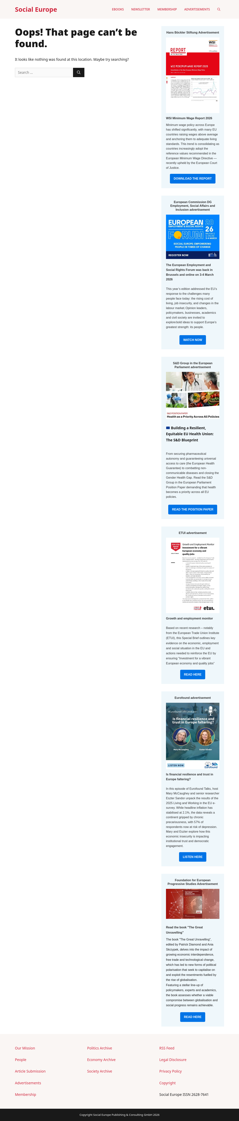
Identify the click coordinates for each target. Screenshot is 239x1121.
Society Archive (99, 1071)
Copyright (167, 1083)
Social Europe (36, 9)
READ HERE (192, 674)
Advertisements (197, 9)
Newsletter (140, 9)
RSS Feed (166, 1048)
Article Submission (30, 1071)
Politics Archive (99, 1048)
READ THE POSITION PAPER (192, 509)
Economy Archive (101, 1059)
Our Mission (25, 1048)
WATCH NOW (192, 339)
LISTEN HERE (193, 856)
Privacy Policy (170, 1071)
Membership (167, 9)
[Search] (78, 72)
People (20, 1059)
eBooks (118, 9)
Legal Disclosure (172, 1059)
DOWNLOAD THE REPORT (193, 178)
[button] (219, 9)
